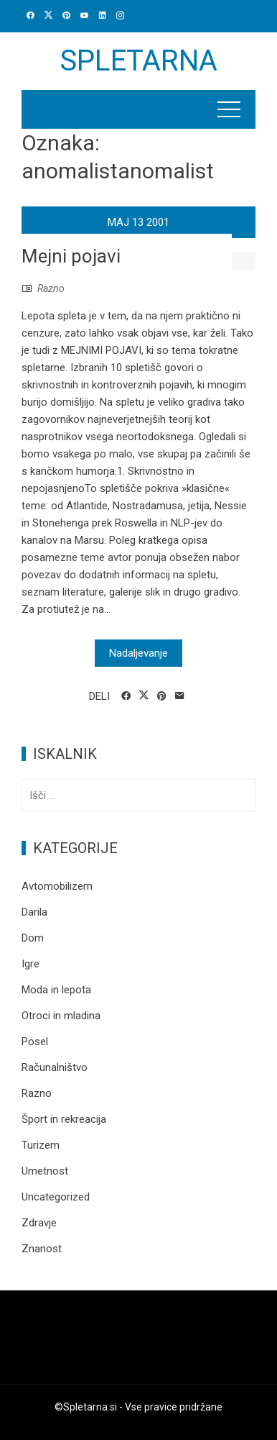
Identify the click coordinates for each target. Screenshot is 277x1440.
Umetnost (45, 1171)
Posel (35, 1041)
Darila (34, 912)
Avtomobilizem (57, 886)
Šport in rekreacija (64, 1119)
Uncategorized (56, 1196)
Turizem (41, 1145)
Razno (51, 288)
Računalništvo (55, 1067)
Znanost (42, 1248)
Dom (33, 937)
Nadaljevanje (138, 653)
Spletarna (138, 61)
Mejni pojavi (71, 256)
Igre (30, 963)
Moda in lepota (56, 989)
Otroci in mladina (61, 1015)
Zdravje (39, 1222)
